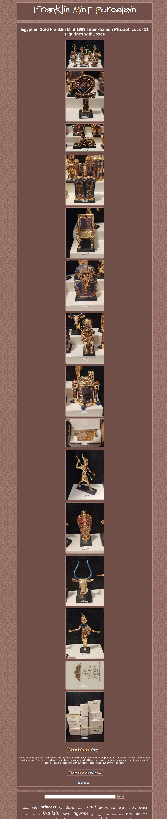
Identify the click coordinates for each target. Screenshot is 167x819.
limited (103, 807)
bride (113, 808)
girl (93, 814)
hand (114, 815)
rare (129, 813)
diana (70, 807)
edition (143, 807)
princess (48, 806)
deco (35, 807)
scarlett (132, 808)
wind (106, 814)
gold (25, 815)
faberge (26, 808)
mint (91, 806)
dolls (99, 815)
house (66, 814)
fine (61, 808)
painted (81, 808)
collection (35, 814)
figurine (81, 813)
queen (122, 807)
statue (121, 815)
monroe (141, 814)
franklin (51, 813)
